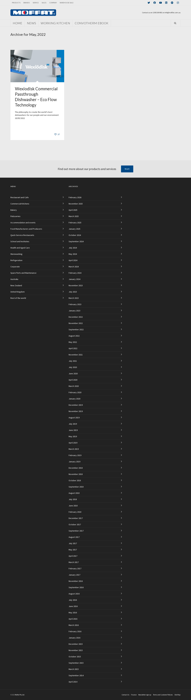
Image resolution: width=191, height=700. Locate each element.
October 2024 (75, 235)
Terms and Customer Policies (163, 695)
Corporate (15, 266)
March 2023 (74, 298)
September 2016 (76, 587)
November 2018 (76, 474)
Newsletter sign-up (144, 695)
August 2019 (74, 417)
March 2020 (74, 386)
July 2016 (73, 600)
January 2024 (74, 279)
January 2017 (74, 574)
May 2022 (73, 342)
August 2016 (74, 593)
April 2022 (73, 348)
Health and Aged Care (20, 247)
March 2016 (74, 625)
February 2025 (75, 222)
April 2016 (73, 618)
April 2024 (73, 260)
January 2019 (74, 461)
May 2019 (73, 436)
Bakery (13, 210)
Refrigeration (16, 260)
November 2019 (76, 411)
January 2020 (74, 398)
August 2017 (74, 537)
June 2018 (73, 505)
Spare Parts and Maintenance (23, 273)
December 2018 (76, 468)
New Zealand (16, 285)
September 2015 (76, 663)
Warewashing (16, 254)
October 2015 (75, 656)
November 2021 (76, 354)
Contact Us (125, 695)
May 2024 (73, 254)
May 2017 (73, 549)
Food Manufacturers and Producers (26, 228)
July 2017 (73, 543)
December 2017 (76, 518)
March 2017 (74, 562)
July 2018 (73, 499)
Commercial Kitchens (19, 203)
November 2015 (76, 650)
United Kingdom (17, 291)
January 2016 (74, 637)
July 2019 (73, 423)
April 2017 (73, 556)
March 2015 (74, 669)
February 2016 (75, 631)
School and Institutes (19, 241)
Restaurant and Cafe (19, 197)
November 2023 (76, 285)
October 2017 (75, 524)
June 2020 (73, 373)
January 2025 (74, 228)
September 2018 (76, 486)
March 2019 (74, 449)
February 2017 (75, 568)
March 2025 (74, 216)
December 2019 (76, 405)
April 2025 (73, 210)
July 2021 (73, 361)
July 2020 (73, 367)
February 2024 (75, 273)
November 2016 (76, 581)
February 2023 (75, 304)
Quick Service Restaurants (22, 235)
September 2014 (76, 675)
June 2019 (73, 430)
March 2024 (74, 266)
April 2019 (73, 442)
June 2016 (73, 606)
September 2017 (76, 530)
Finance (134, 695)
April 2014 (73, 681)
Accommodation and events (23, 222)
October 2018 (75, 480)
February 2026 (75, 197)
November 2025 (76, 203)
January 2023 (74, 310)
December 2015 (76, 644)
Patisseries (15, 216)
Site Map (177, 695)
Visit (127, 169)
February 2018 (75, 512)
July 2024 (73, 247)
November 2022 (76, 323)
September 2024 (76, 241)
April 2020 (73, 379)
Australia (14, 279)
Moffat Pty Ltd (19, 695)
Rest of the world (18, 298)
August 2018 (74, 493)
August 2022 (74, 335)
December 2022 (76, 317)
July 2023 (73, 291)
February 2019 (75, 455)
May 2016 (73, 612)
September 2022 (76, 329)
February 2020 (75, 392)
